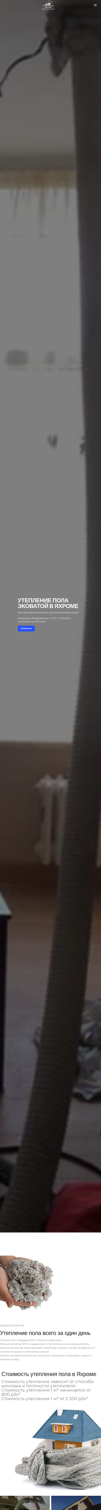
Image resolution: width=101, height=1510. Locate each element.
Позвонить (26, 628)
